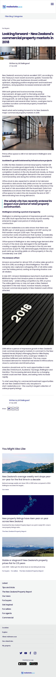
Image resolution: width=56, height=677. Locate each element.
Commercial (7, 617)
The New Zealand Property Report (17, 591)
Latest (5, 583)
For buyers (6, 600)
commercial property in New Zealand (25, 288)
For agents (7, 613)
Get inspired (7, 604)
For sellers (6, 609)
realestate (11, 386)
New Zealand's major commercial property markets (25, 111)
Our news (6, 596)
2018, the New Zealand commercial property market (26, 165)
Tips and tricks (8, 587)
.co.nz (18, 386)
